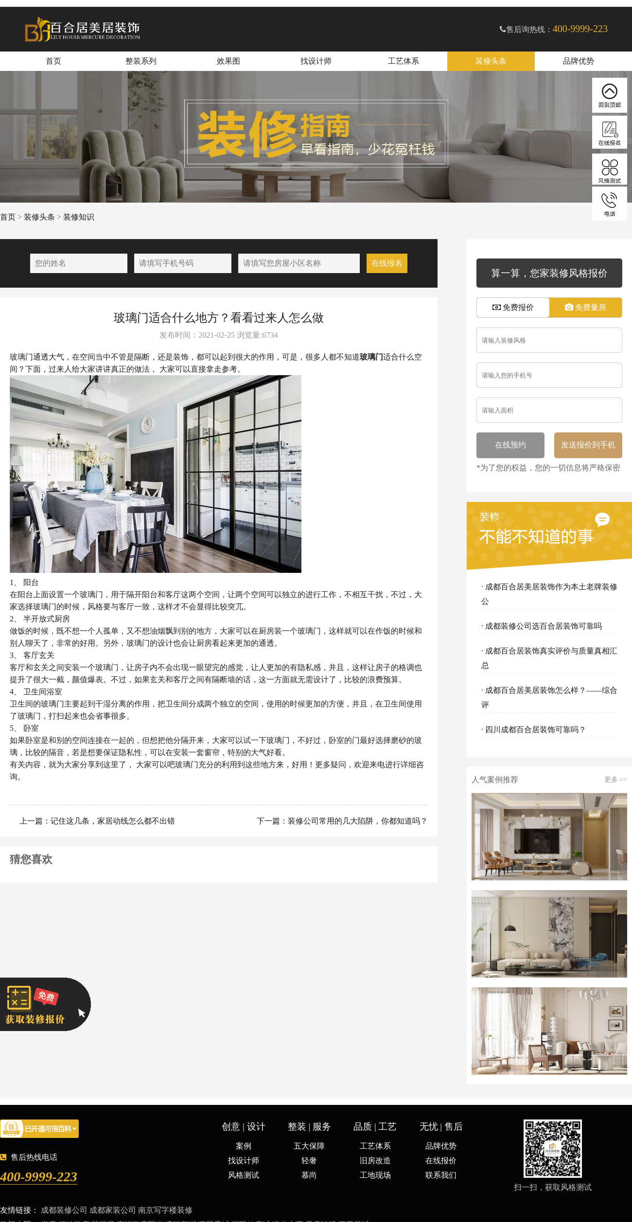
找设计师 (316, 61)
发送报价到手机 (588, 445)
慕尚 (309, 1175)
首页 (53, 61)
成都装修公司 (64, 1210)
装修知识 (78, 217)
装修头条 (491, 61)
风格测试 (243, 1175)
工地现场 (375, 1175)
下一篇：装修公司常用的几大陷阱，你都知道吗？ (341, 821)
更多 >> (615, 779)
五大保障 (309, 1146)
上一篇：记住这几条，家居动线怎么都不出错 (96, 821)
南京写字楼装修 (165, 1210)
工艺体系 (403, 61)
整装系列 (141, 61)
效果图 (228, 61)
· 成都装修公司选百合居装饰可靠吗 (541, 626)
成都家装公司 (112, 1210)
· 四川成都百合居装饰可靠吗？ (533, 729)
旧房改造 (375, 1160)
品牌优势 (578, 61)
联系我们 (440, 1175)
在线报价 (440, 1160)
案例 (243, 1146)
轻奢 (309, 1160)
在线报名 (387, 263)
